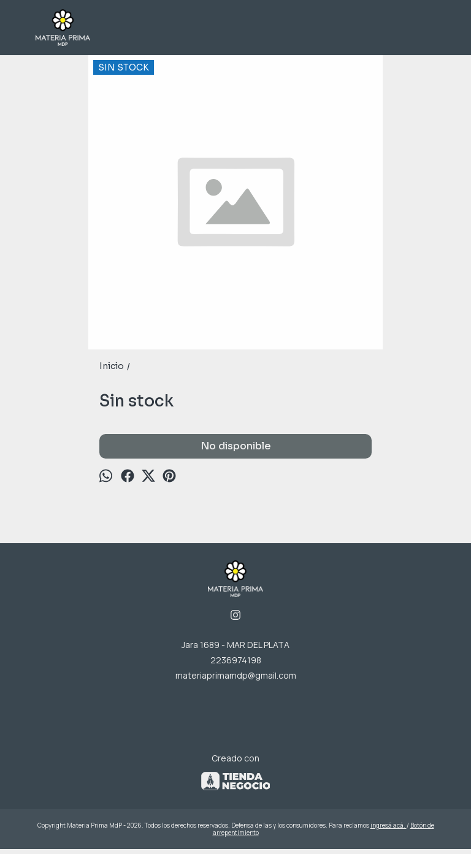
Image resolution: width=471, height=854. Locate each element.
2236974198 (235, 660)
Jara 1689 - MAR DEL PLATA (235, 644)
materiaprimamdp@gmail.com (235, 675)
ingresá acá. (388, 825)
